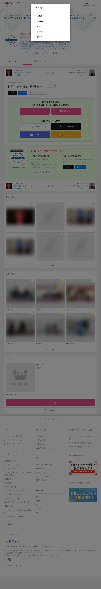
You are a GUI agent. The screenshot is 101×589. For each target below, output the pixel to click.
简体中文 (40, 26)
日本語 (39, 16)
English (40, 21)
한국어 (39, 37)
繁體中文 (40, 31)
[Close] (67, 7)
